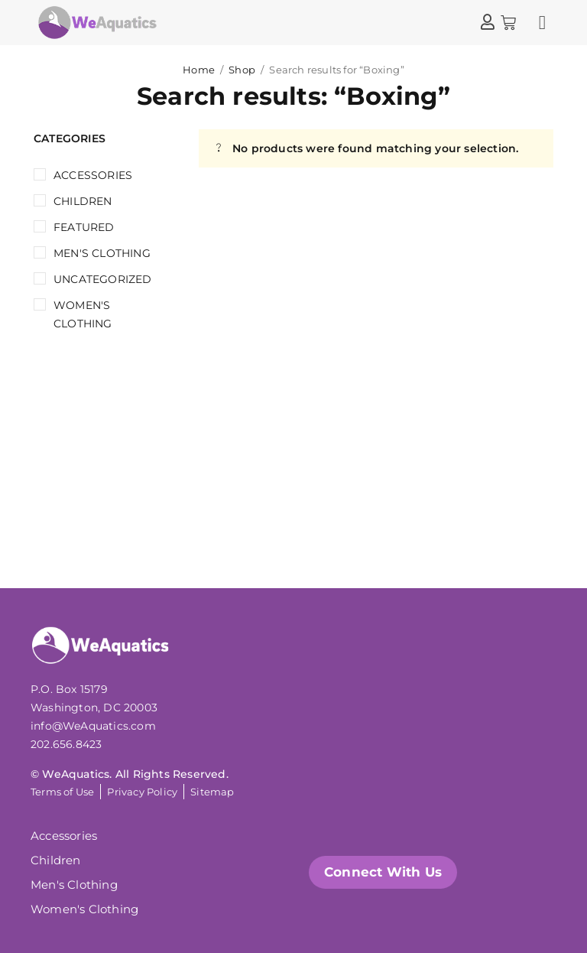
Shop (242, 69)
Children (83, 201)
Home (199, 69)
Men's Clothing (102, 253)
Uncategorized (103, 279)
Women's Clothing (83, 314)
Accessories (93, 175)
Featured (84, 227)
